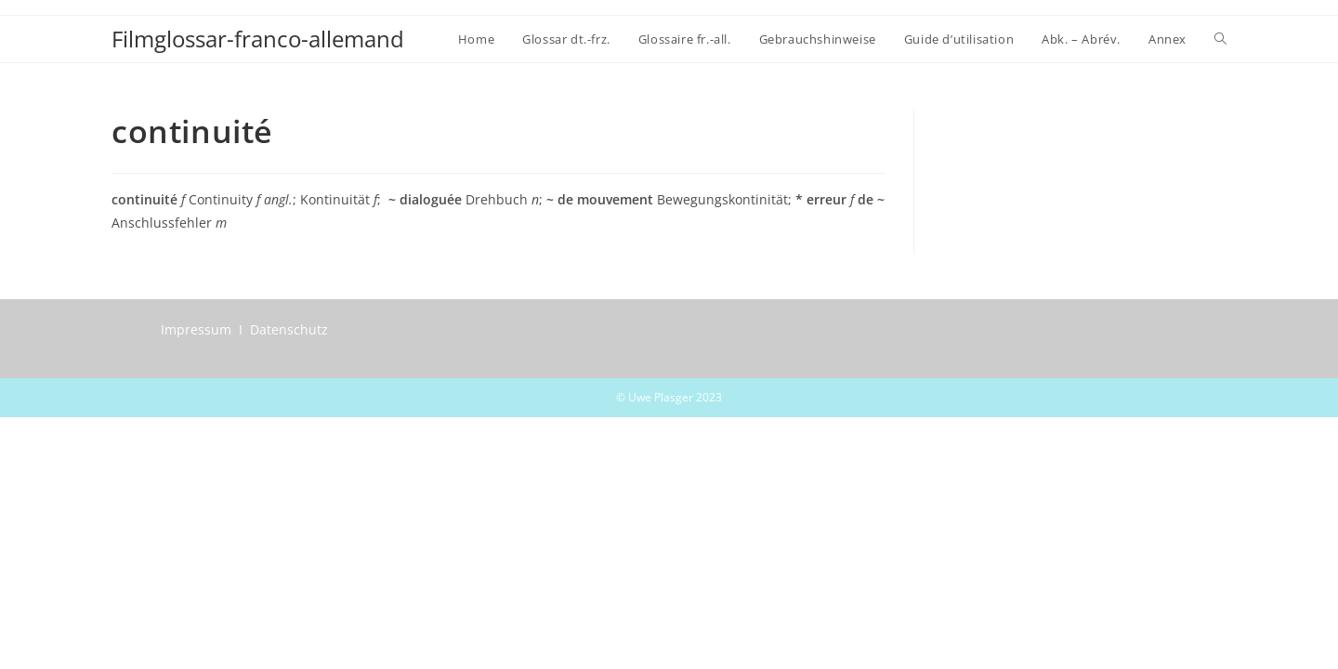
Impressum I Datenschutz (244, 329)
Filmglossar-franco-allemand (258, 38)
